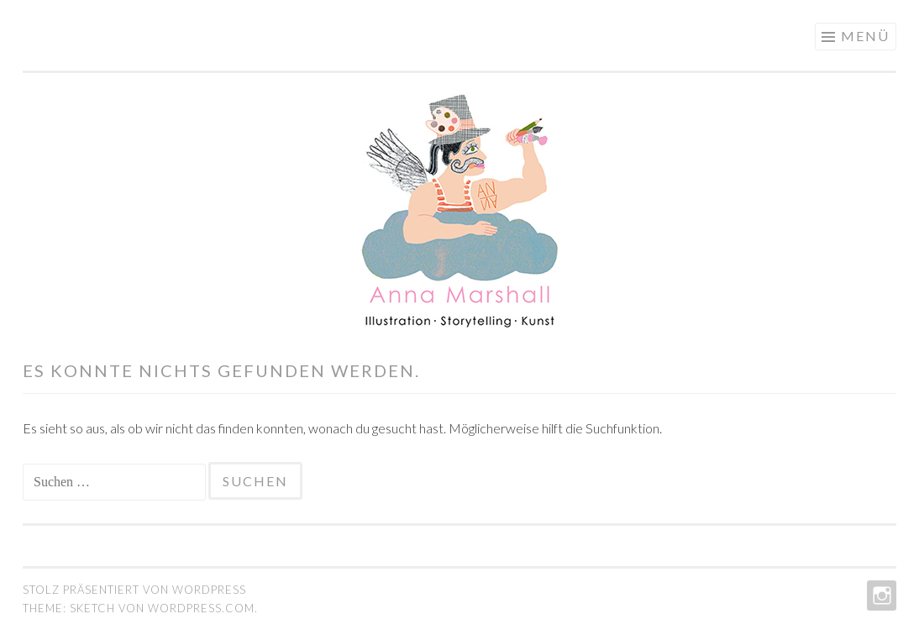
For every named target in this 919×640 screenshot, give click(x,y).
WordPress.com (201, 608)
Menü (865, 36)
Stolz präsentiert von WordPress (134, 589)
